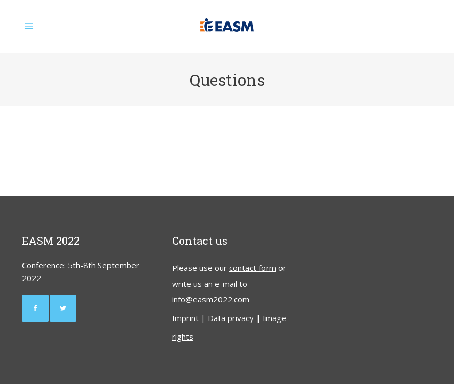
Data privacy (231, 318)
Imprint (185, 318)
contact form (252, 267)
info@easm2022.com (210, 299)
